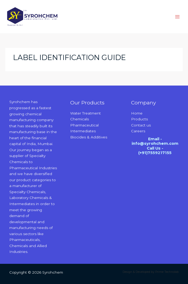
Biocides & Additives (88, 137)
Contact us (141, 125)
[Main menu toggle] (177, 16)
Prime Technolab (167, 272)
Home (137, 113)
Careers (138, 131)
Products (139, 119)
